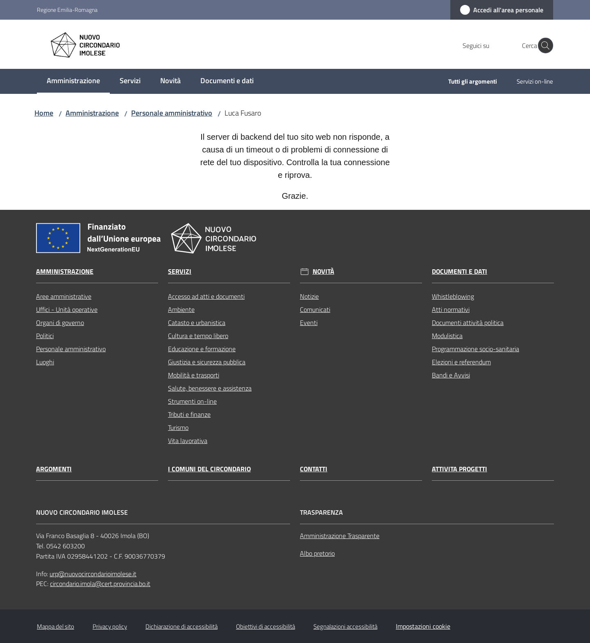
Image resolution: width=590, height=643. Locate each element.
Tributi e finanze (189, 414)
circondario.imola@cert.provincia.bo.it (100, 583)
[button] (543, 45)
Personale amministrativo (171, 112)
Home (43, 112)
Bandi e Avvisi (451, 375)
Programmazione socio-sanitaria (475, 349)
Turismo (178, 427)
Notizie (309, 296)
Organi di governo (60, 322)
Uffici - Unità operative (67, 309)
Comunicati (315, 309)
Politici (45, 336)
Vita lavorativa (187, 440)
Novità (323, 271)
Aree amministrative (63, 296)
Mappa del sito (55, 626)
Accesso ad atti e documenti (206, 296)
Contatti (313, 469)
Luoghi (45, 362)
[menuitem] (73, 81)
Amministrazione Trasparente (339, 536)
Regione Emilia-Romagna (67, 9)
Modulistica (447, 336)
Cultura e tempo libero (198, 336)
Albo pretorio (317, 553)
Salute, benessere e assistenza (210, 388)
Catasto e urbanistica (196, 322)
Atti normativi (451, 309)
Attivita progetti (459, 469)
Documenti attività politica (468, 322)
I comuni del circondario (209, 469)
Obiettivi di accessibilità (265, 626)
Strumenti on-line (192, 401)
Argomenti (54, 469)
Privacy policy (110, 626)
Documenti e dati (459, 271)
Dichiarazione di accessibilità (181, 626)
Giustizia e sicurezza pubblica (206, 362)
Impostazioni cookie (423, 626)
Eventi (309, 322)
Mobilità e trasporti (193, 375)
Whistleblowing (453, 296)
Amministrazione (92, 112)
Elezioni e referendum (461, 362)
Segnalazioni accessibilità (345, 626)
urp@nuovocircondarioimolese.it (93, 574)
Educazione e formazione (202, 349)
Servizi (179, 271)
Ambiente (181, 309)
